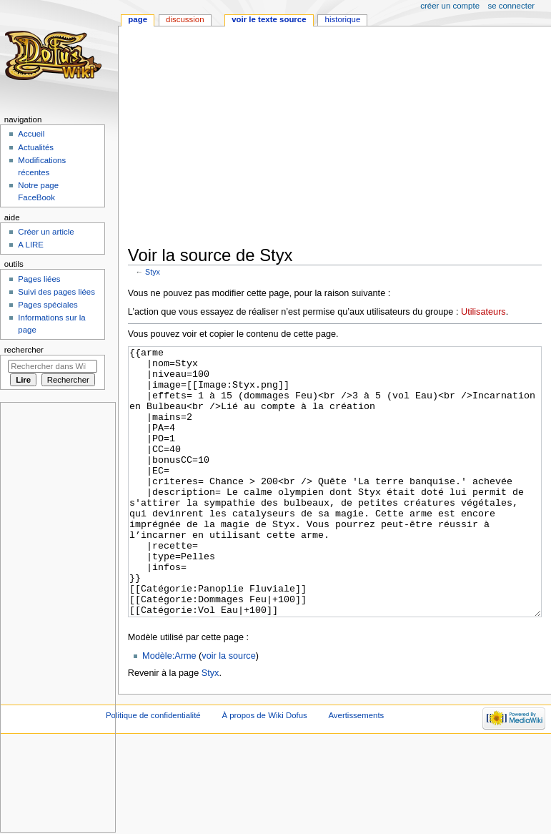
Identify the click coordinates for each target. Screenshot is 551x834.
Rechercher (24, 349)
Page (137, 19)
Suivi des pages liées (56, 292)
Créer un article (46, 231)
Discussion (185, 19)
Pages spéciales (47, 304)
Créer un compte (450, 5)
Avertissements (356, 769)
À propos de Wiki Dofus (264, 769)
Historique (343, 19)
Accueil (31, 133)
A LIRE (31, 244)
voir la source (228, 710)
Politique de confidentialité (153, 769)
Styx (152, 272)
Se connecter (511, 5)
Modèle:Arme (169, 710)
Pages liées (39, 279)
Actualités (36, 147)
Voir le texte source (269, 19)
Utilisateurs (483, 312)
